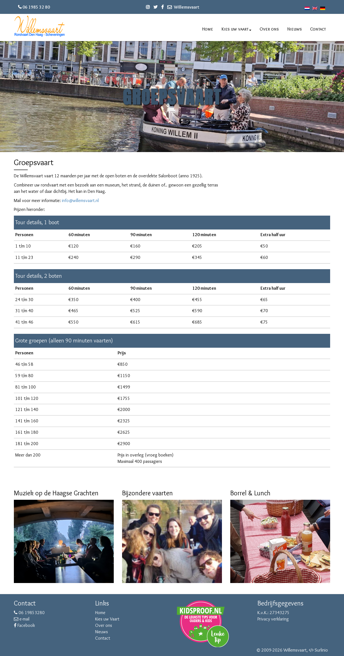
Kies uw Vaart (107, 619)
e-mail (21, 619)
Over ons (269, 29)
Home (207, 29)
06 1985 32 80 (36, 7)
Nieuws (294, 29)
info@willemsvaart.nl (80, 200)
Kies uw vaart (236, 29)
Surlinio (321, 650)
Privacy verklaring (273, 619)
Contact (318, 29)
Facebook (24, 625)
